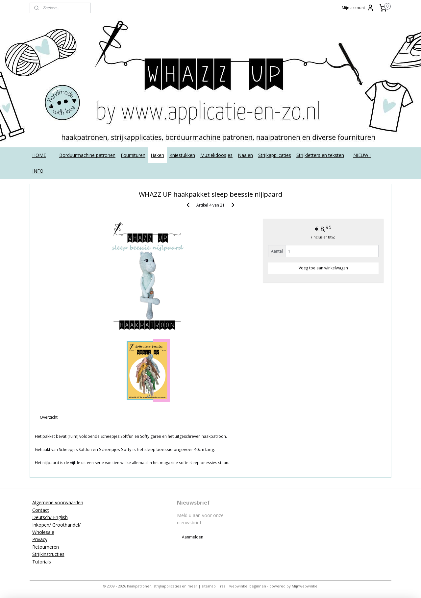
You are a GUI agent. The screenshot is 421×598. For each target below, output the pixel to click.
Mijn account (358, 8)
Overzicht (49, 417)
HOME (39, 155)
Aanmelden (192, 537)
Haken (157, 155)
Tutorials (41, 562)
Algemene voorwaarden (57, 502)
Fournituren (133, 155)
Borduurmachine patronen (87, 155)
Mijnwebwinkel (305, 586)
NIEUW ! (362, 155)
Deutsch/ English (50, 517)
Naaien (245, 155)
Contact (40, 510)
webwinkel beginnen (247, 586)
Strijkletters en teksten (320, 155)
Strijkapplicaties (274, 155)
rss (222, 586)
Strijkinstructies (48, 554)
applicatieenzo (340, 502)
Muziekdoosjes (216, 155)
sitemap (209, 586)
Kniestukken (182, 155)
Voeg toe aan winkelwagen (323, 268)
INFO (37, 171)
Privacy (39, 539)
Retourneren (45, 547)
